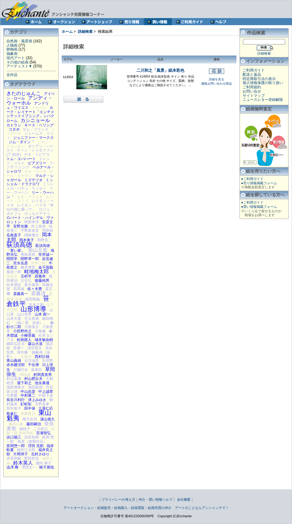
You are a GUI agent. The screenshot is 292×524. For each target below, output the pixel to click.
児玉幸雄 (31, 318)
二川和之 (40, 429)
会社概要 (183, 499)
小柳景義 (28, 335)
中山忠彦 (28, 391)
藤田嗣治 (33, 424)
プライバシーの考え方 (118, 499)
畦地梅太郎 (36, 271)
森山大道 (35, 344)
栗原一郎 (13, 272)
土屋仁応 (45, 408)
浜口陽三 (13, 437)
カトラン (13, 125)
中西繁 (11, 395)
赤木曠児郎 (15, 365)
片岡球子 (20, 454)
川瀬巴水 (20, 370)
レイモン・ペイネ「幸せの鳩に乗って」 (30, 207)
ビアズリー (37, 163)
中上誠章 (45, 391)
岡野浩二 (44, 240)
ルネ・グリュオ (30, 197)
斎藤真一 (20, 294)
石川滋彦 (31, 360)
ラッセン (39, 188)
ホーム (67, 31)
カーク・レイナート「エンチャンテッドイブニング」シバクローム (30, 114)
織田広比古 (15, 344)
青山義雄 (13, 360)
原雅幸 (40, 276)
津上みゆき (37, 400)
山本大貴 (13, 318)
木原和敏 (13, 458)
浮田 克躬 (36, 446)
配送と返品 (252, 74)
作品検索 (256, 32)
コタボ (14, 129)
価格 (216, 59)
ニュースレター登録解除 (263, 100)
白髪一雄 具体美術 (30, 431)
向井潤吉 (13, 285)
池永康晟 (42, 383)
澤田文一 (28, 467)
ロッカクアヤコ (37, 214)
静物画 (11, 49)
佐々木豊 (34, 289)
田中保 (29, 408)
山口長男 (24, 314)
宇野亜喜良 (30, 230)
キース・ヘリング (39, 125)
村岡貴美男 (42, 375)
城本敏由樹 (44, 340)
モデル (68, 59)
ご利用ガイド (254, 70)
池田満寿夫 (15, 387)
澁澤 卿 (12, 467)
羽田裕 (47, 230)
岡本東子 (26, 240)
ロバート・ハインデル (24, 218)
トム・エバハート (21, 159)
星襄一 (18, 348)
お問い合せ (252, 91)
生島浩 (26, 356)
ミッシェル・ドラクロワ (29, 182)
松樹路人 (24, 340)
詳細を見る (216, 79)
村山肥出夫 (33, 379)
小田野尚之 (22, 331)
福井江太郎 (26, 450)
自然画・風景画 (19, 41)
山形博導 (33, 308)
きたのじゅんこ (23, 93)
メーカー (116, 59)
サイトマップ (254, 96)
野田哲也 (31, 458)
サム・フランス (35, 129)
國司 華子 (44, 463)
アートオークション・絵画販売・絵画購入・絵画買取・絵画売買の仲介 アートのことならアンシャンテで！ (146, 508)
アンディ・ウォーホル (29, 100)
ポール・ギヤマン (29, 173)
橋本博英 (28, 267)
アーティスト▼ (19, 66)
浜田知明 (31, 437)
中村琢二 (28, 395)
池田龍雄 (35, 387)
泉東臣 (36, 370)
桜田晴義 (32, 299)
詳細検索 (85, 31)
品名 (160, 59)
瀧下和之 (24, 383)
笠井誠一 (45, 254)
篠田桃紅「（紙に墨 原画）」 (29, 320)
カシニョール (35, 120)
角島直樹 (28, 254)
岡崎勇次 (31, 235)
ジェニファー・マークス (33, 138)
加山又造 (38, 250)
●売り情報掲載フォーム (259, 183)
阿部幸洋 (31, 222)
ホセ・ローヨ (35, 171)
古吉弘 (26, 280)
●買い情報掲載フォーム (259, 206)
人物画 (11, 45)
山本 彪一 (42, 314)
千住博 (33, 365)
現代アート (15, 58)
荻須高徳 (19, 244)
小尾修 (40, 331)
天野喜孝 (42, 404)
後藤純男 (42, 280)
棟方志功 (29, 419)
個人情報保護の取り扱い (263, 83)
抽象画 (11, 54)
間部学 (11, 259)
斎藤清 (38, 293)
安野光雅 (20, 226)
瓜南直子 (13, 235)
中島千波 (45, 395)
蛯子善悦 (46, 467)
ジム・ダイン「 (21, 142)
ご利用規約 (252, 87)
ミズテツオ (33, 180)
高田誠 (18, 289)
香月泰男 (31, 285)
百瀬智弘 (43, 433)
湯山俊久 (47, 419)
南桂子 (24, 429)
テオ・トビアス (37, 154)
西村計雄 (42, 356)
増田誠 (24, 375)
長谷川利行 (15, 400)
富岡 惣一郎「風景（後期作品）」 (30, 439)
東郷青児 (28, 413)
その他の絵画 (17, 62)
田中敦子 (13, 408)
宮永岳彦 (20, 263)
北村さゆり (40, 454)
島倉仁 (11, 413)
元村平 (26, 276)
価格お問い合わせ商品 (216, 83)
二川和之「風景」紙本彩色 (160, 70)
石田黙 (47, 360)
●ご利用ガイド (252, 179)
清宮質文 (34, 348)
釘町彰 (26, 404)
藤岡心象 (16, 424)
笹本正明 (36, 305)
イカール (39, 107)
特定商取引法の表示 (259, 79)
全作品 (11, 75)
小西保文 (31, 327)
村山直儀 (13, 379)
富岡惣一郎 (15, 446)
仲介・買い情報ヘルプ (155, 499)
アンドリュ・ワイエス (27, 105)
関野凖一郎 (30, 259)
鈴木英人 (23, 462)
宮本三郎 (38, 263)
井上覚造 (38, 226)
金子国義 (45, 267)
